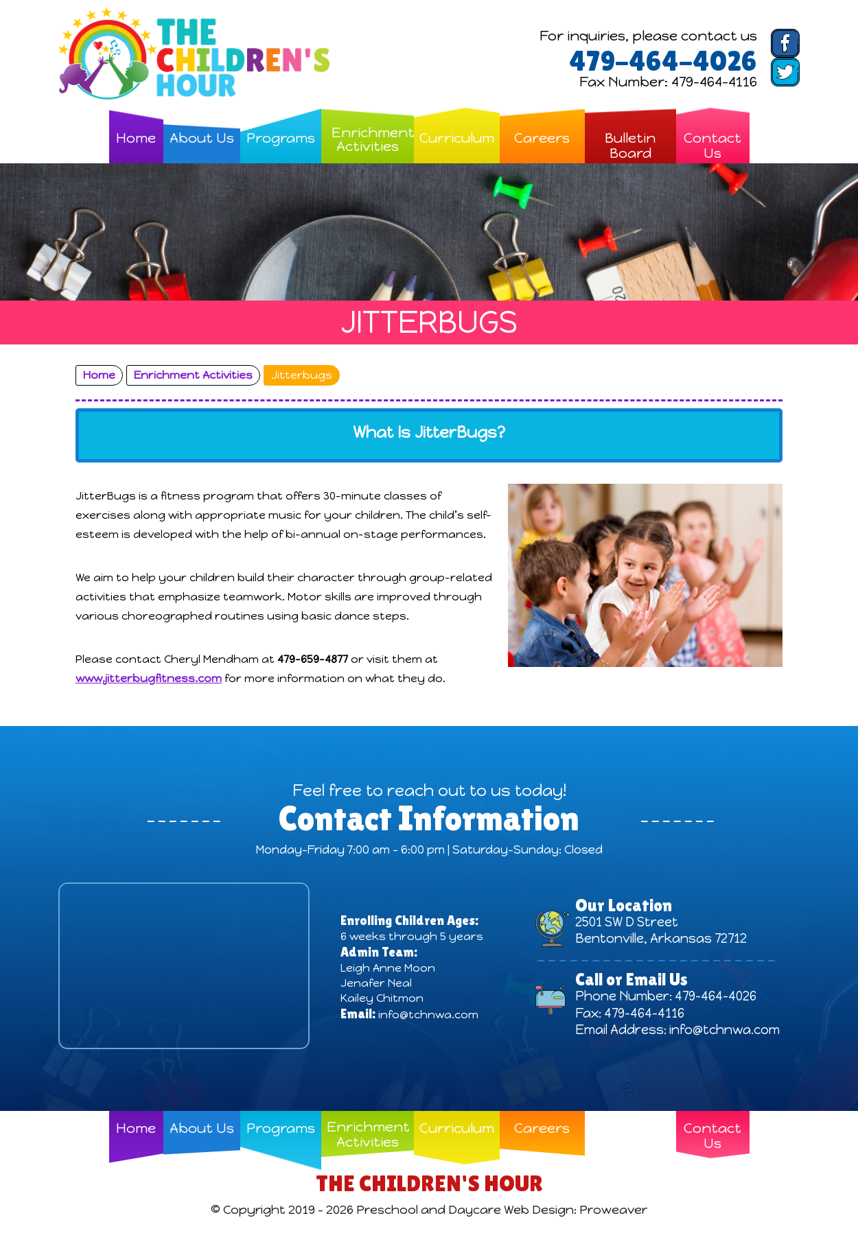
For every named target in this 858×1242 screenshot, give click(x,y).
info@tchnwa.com (428, 1014)
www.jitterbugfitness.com (149, 678)
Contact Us (712, 145)
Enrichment (373, 139)
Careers (542, 137)
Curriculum (456, 137)
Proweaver (614, 1209)
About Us (202, 137)
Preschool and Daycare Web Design (465, 1209)
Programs (280, 137)
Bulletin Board (630, 145)
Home (136, 137)
